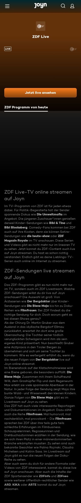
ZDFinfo (44, 476)
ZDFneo (62, 476)
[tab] (26, 108)
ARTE (32, 485)
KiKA (16, 485)
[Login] (72, 6)
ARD (7, 485)
